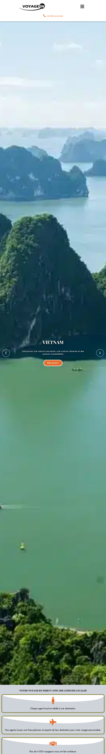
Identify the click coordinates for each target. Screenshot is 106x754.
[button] (6, 353)
